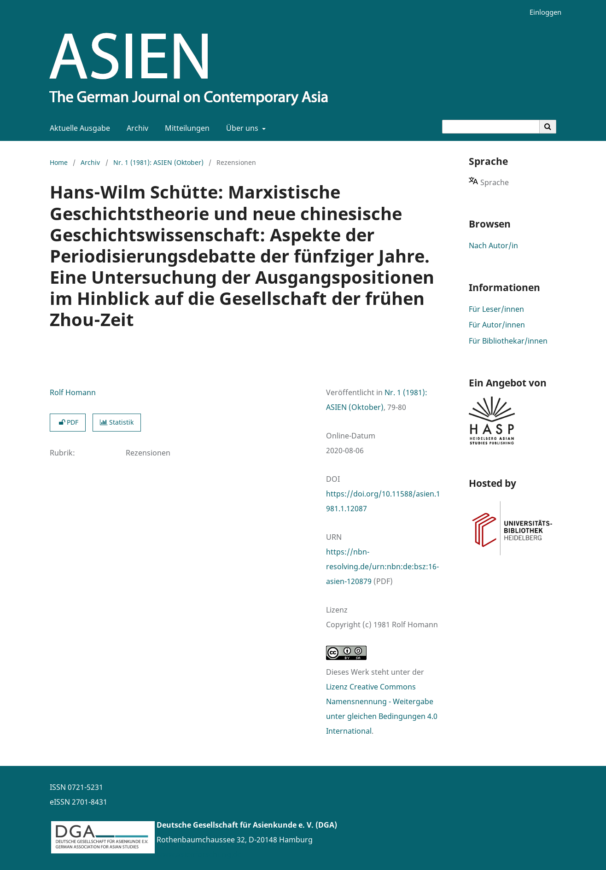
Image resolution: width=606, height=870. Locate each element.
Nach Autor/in (493, 245)
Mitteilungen (185, 128)
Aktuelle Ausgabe (78, 128)
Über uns (241, 128)
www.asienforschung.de (199, 854)
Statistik (117, 422)
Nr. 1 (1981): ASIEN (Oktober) (158, 162)
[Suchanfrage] (491, 127)
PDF (67, 422)
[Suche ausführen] (548, 127)
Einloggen (542, 12)
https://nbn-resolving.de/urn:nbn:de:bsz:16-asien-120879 (382, 566)
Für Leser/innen (496, 309)
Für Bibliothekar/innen (508, 341)
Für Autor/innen (497, 325)
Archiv (135, 128)
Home (59, 162)
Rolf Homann (73, 392)
